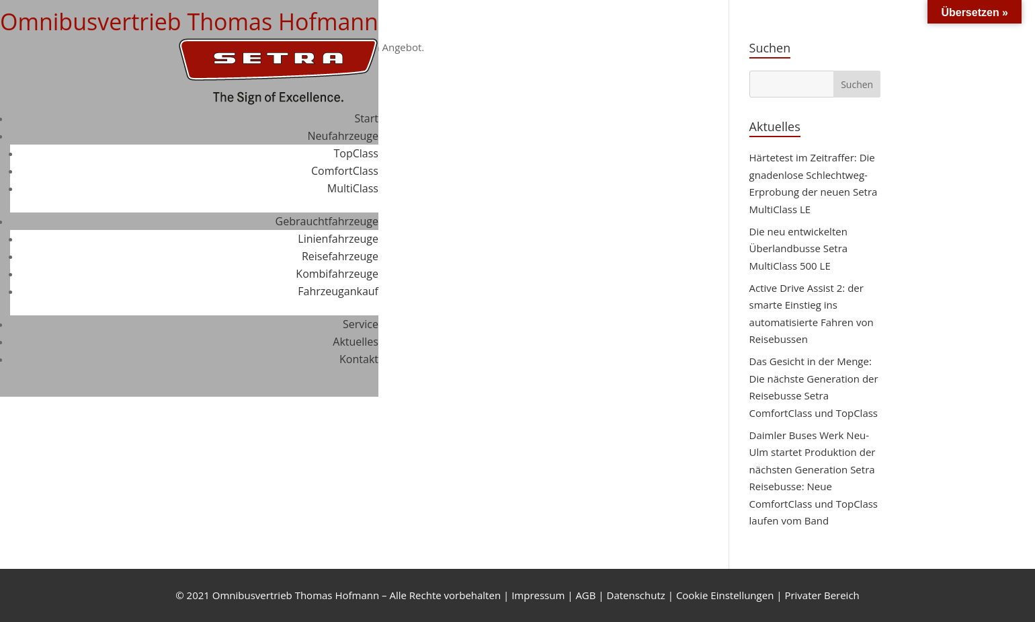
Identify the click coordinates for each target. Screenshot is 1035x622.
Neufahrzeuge (343, 135)
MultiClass (352, 188)
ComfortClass (344, 170)
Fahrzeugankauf (338, 291)
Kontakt (358, 359)
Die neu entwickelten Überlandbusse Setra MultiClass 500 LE (798, 248)
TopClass (356, 153)
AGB (585, 595)
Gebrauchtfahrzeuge (327, 221)
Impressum (538, 595)
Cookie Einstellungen (725, 595)
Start (366, 118)
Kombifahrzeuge (337, 273)
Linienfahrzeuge (338, 238)
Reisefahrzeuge (340, 256)
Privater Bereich (821, 595)
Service (360, 324)
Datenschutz (636, 595)
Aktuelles (355, 341)
